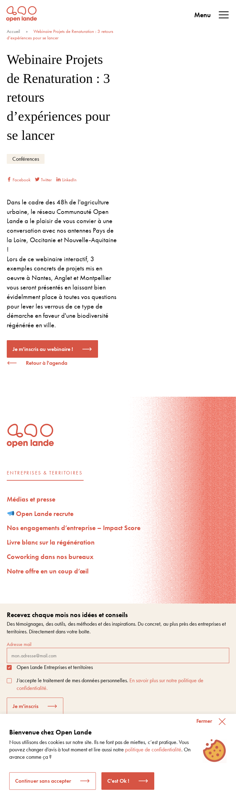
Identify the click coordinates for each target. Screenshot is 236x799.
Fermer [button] (204, 720)
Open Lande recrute (40, 513)
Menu (212, 15)
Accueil (13, 31)
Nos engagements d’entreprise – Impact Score (73, 527)
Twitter (43, 180)
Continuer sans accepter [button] (43, 780)
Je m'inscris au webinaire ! (43, 348)
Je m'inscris (25, 706)
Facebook (18, 180)
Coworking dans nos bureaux (50, 556)
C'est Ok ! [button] (118, 780)
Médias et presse (31, 499)
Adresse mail (118, 652)
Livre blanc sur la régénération (51, 542)
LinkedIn (66, 180)
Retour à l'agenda (46, 362)
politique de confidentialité (153, 749)
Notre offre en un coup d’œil (47, 571)
